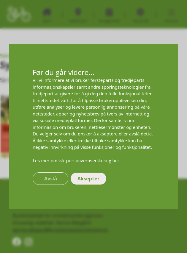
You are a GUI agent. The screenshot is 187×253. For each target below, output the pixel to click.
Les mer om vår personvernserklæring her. (76, 160)
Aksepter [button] (88, 178)
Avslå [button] (50, 178)
